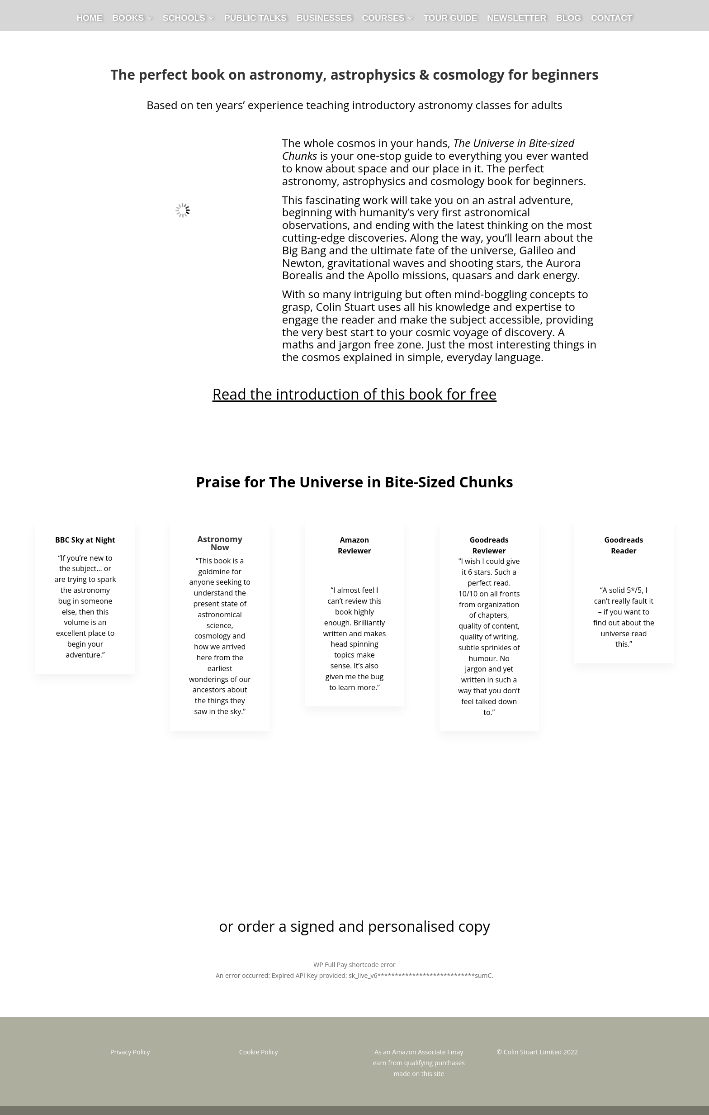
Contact (611, 19)
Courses (383, 19)
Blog (568, 19)
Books (128, 19)
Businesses (324, 19)
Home (89, 19)
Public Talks (255, 19)
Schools (184, 19)
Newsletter (516, 19)
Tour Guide (450, 19)
